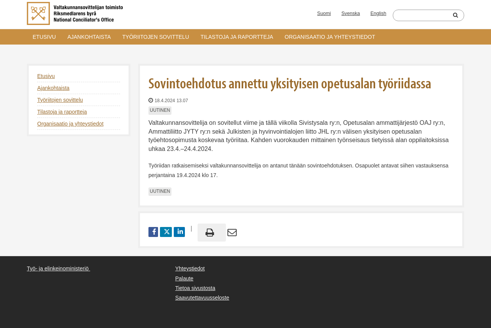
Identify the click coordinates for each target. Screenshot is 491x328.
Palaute (184, 278)
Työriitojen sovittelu (155, 37)
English (378, 13)
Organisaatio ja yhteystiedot (330, 37)
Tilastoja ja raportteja (237, 37)
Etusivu (44, 37)
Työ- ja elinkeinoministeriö (58, 268)
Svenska (350, 13)
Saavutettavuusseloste (202, 298)
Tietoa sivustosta (195, 288)
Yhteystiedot (190, 268)
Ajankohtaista (89, 37)
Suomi (324, 13)
